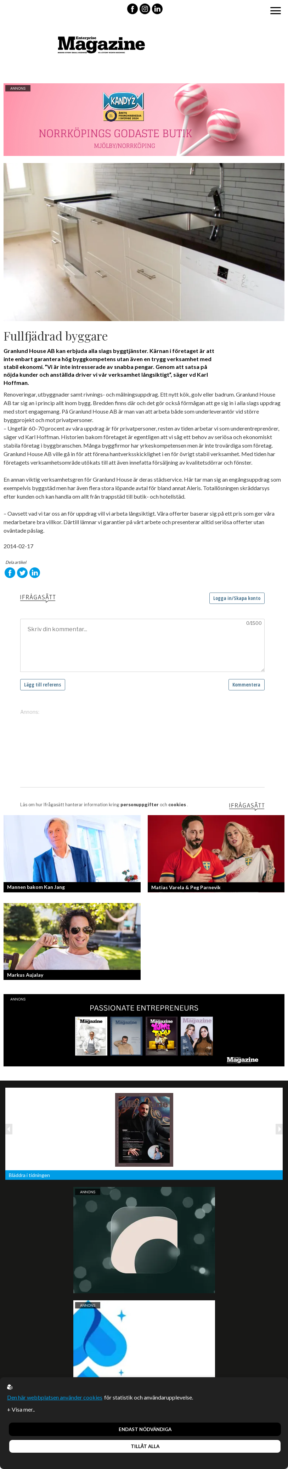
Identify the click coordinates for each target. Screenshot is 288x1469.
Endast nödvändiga (145, 1429)
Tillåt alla (145, 1446)
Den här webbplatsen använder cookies (54, 1397)
